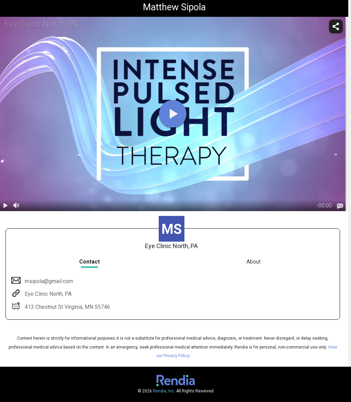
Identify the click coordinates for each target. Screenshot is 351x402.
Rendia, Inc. (164, 391)
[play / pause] (5, 205)
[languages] (340, 205)
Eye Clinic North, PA (47, 294)
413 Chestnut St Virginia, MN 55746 (66, 307)
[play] (172, 113)
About (253, 261)
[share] (336, 26)
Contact (89, 261)
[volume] (16, 205)
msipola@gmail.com (48, 281)
